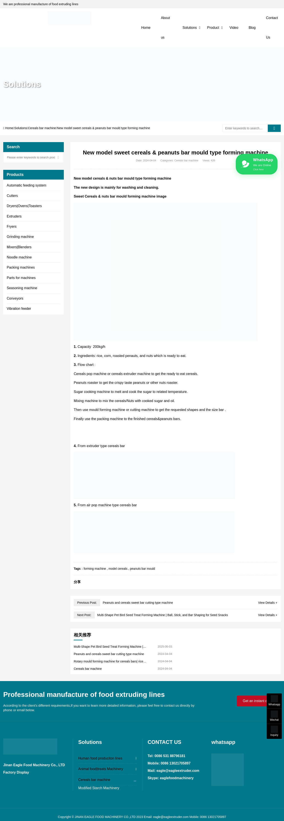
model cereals (118, 568)
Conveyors (15, 298)
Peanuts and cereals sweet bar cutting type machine (138, 602)
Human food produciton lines (100, 758)
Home (146, 27)
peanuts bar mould (142, 568)
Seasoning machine (22, 288)
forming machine (95, 568)
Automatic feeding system (26, 185)
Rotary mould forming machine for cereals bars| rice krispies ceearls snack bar (108, 661)
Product (213, 27)
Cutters (12, 196)
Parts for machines (21, 278)
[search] (274, 128)
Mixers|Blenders (19, 247)
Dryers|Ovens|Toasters (24, 206)
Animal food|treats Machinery (100, 769)
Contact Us (272, 27)
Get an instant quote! (259, 701)
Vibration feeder (19, 308)
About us (165, 27)
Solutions (190, 27)
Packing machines (21, 267)
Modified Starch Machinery (98, 788)
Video (233, 27)
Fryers (11, 226)
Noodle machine (19, 257)
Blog (252, 27)
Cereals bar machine (42, 128)
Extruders (14, 216)
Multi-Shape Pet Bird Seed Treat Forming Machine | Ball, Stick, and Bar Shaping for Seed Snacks (162, 615)
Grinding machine (20, 237)
